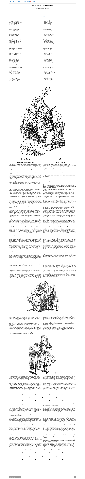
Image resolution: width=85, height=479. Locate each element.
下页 (45, 16)
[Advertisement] (42, 11)
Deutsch (19, 1)
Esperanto (27, 1)
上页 (40, 16)
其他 (34, 1)
